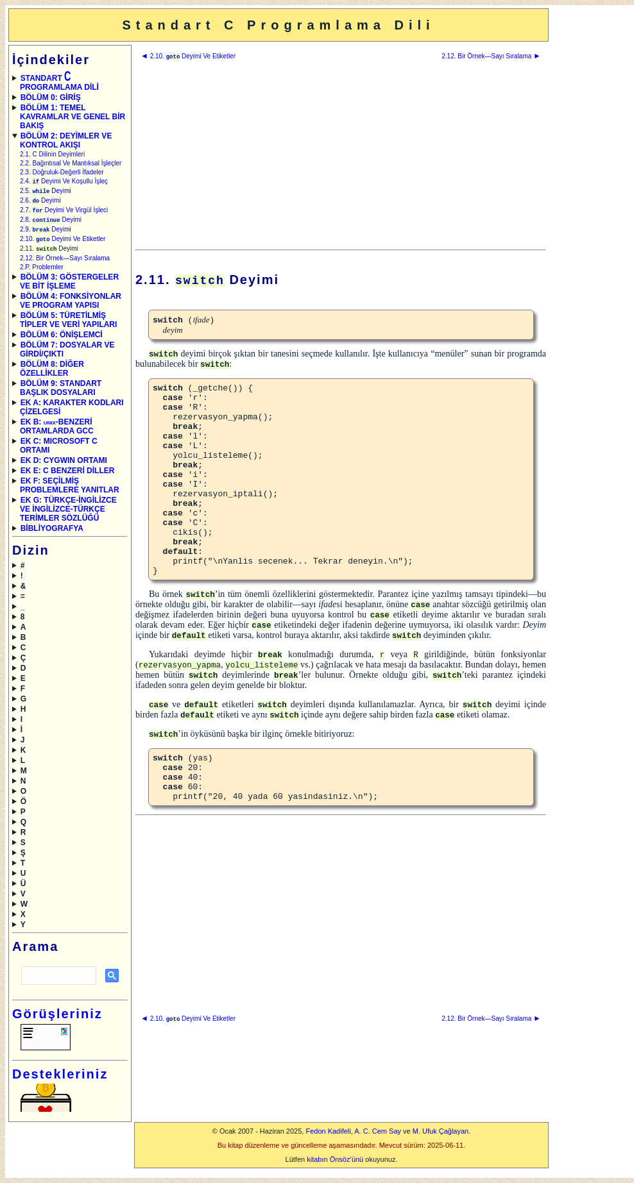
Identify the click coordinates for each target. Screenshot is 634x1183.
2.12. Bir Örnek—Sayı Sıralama (65, 263)
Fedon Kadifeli (327, 1136)
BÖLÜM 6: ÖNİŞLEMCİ (62, 339)
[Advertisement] (590, 200)
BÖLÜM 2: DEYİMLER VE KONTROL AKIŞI (66, 140)
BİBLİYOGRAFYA (52, 533)
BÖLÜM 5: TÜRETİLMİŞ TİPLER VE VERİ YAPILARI (68, 325)
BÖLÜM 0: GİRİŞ (51, 97)
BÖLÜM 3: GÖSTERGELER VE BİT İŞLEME (69, 287)
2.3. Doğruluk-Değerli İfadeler (62, 172)
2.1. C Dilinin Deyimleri (52, 154)
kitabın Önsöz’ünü (335, 1164)
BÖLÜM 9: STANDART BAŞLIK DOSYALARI (60, 393)
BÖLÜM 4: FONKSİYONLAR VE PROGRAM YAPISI (70, 306)
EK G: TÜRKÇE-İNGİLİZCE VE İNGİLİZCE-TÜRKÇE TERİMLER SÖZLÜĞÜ (68, 514)
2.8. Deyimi (50, 222)
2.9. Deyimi (45, 233)
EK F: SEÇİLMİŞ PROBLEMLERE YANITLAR (69, 490)
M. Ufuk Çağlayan (440, 1136)
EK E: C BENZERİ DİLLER (68, 475)
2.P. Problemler (42, 272)
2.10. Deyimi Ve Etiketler (62, 243)
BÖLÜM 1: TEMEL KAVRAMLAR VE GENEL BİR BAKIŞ (72, 116)
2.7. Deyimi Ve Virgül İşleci (64, 212)
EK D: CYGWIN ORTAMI (64, 465)
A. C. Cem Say (377, 1136)
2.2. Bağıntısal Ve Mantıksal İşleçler (70, 163)
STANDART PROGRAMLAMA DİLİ (59, 83)
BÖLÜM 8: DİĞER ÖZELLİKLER (52, 374)
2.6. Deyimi (40, 202)
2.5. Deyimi (45, 192)
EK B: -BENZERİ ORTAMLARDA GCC (57, 431)
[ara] (57, 981)
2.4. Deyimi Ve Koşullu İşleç (64, 181)
